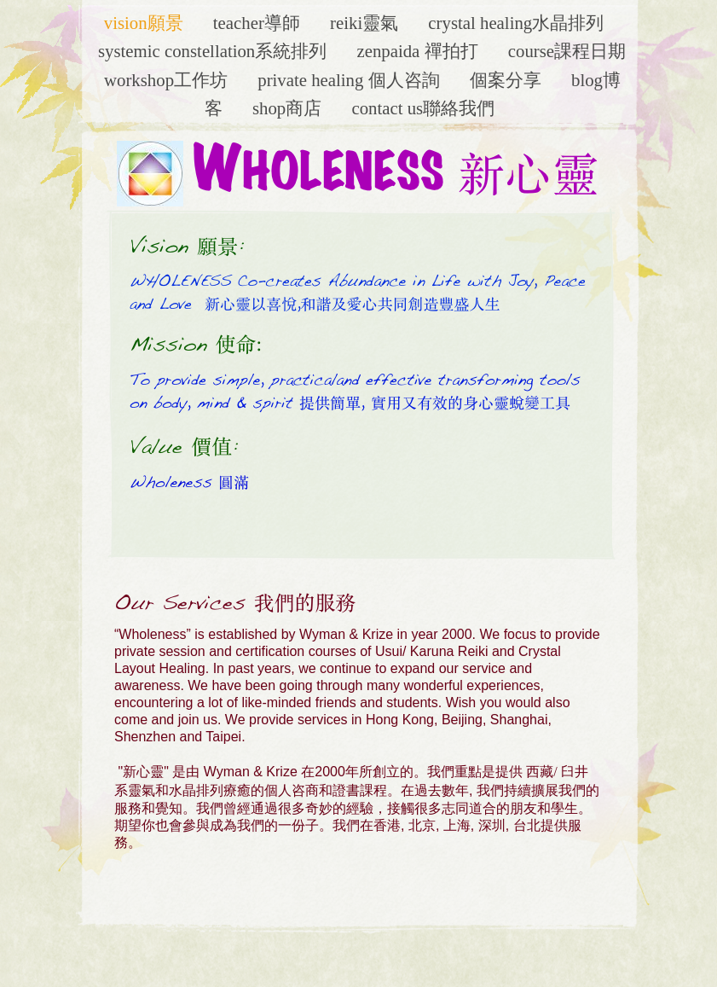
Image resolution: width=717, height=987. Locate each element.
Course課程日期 (567, 51)
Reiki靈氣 (366, 22)
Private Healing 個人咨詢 (350, 80)
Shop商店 (289, 108)
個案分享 (508, 80)
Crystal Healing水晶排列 (516, 22)
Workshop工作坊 (168, 80)
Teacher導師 (258, 22)
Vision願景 (146, 22)
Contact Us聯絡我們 (422, 108)
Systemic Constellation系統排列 (214, 51)
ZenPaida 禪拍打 (419, 51)
